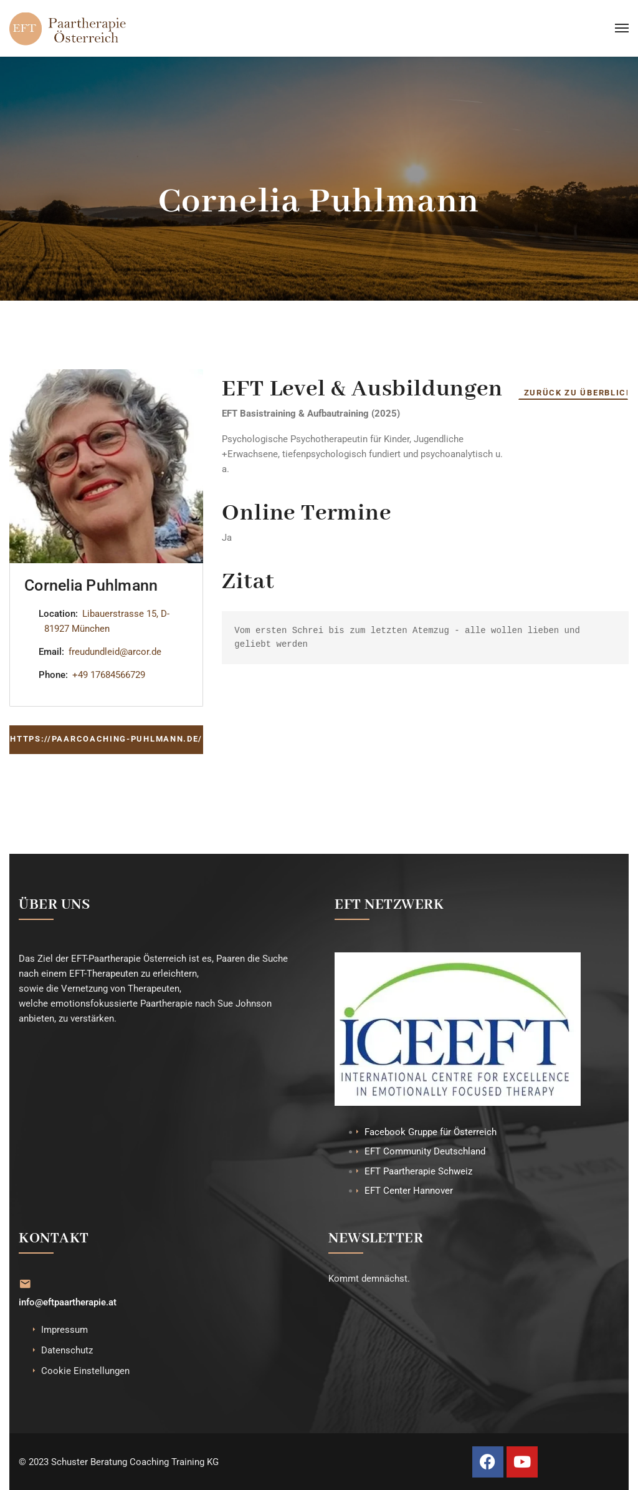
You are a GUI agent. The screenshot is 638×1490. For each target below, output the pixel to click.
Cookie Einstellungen (85, 1370)
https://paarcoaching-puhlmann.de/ (106, 738)
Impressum (64, 1329)
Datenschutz (67, 1349)
